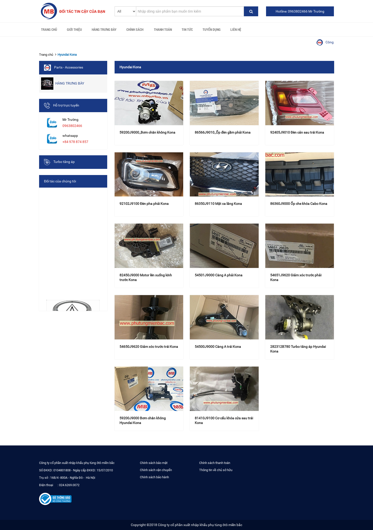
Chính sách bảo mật (153, 463)
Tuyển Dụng (212, 29)
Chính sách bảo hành (154, 477)
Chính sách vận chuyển (156, 470)
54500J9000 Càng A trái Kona (218, 347)
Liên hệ (235, 29)
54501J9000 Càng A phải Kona (218, 275)
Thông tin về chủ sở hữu (215, 470)
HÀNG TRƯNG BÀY (104, 29)
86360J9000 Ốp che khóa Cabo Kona (298, 204)
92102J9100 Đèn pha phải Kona (144, 204)
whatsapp (70, 136)
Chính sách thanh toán (214, 463)
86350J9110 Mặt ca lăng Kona (218, 204)
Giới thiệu (74, 29)
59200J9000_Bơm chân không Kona (147, 132)
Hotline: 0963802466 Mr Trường (300, 11)
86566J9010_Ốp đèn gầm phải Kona (223, 132)
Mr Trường (70, 120)
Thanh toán (163, 29)
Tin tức (187, 29)
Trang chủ (49, 29)
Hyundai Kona (67, 54)
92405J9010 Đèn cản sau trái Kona (297, 132)
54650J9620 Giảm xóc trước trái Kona (148, 347)
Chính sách (134, 29)
